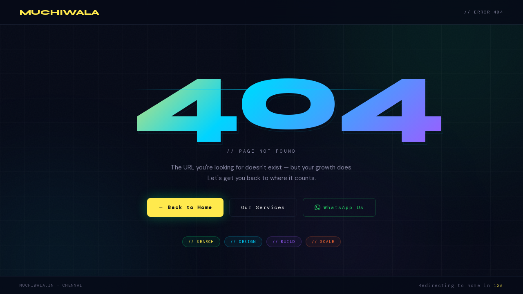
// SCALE (323, 241)
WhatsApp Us (339, 207)
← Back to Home (185, 207)
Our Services (263, 207)
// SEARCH (201, 241)
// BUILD (284, 241)
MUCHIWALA (59, 12)
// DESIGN (243, 241)
